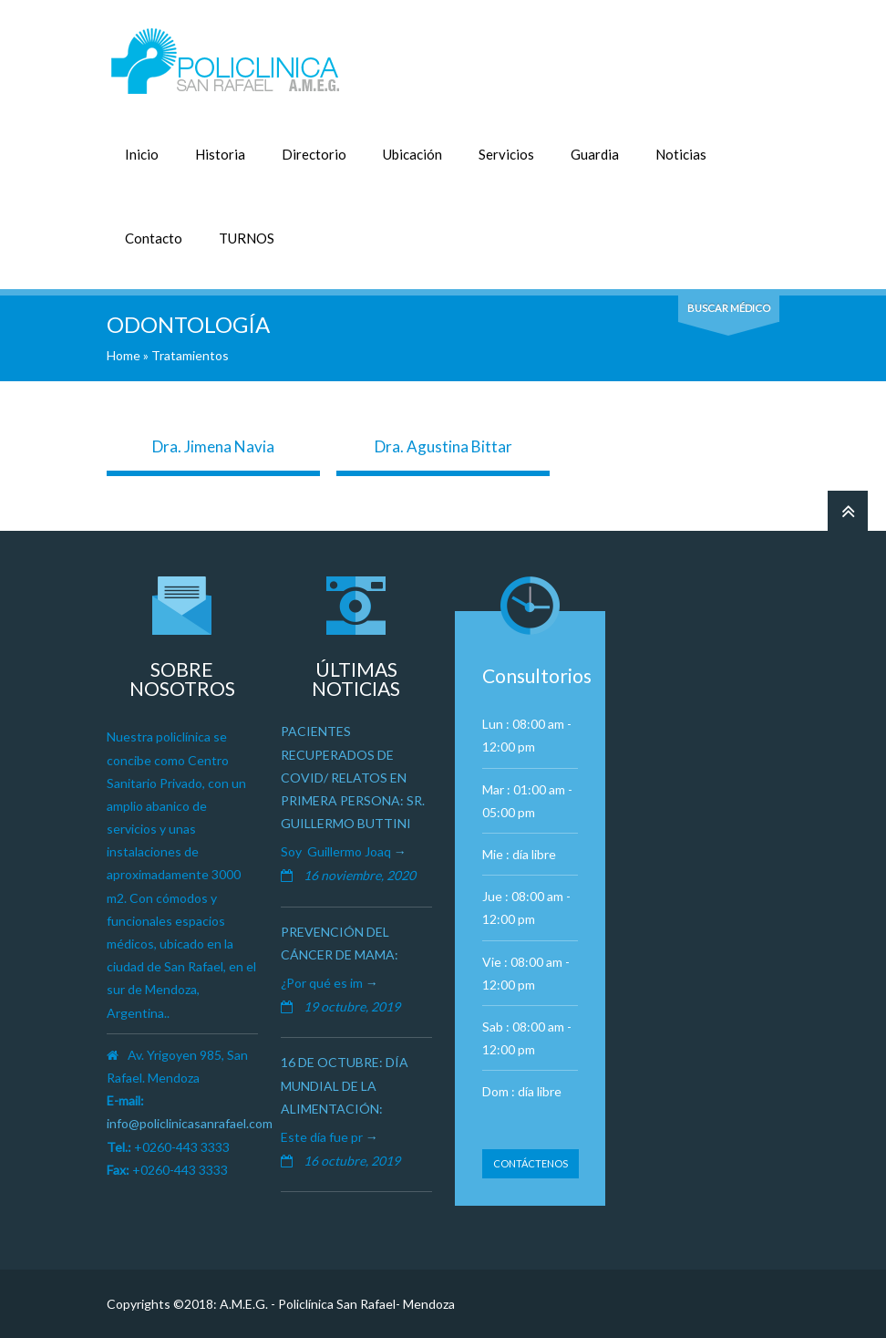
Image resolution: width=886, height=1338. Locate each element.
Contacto (153, 238)
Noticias (680, 154)
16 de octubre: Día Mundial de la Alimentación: (344, 1084)
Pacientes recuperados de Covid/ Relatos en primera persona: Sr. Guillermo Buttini (353, 777)
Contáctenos (530, 1163)
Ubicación (412, 154)
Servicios (506, 154)
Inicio (142, 154)
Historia (220, 154)
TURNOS (246, 238)
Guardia (595, 154)
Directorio (314, 154)
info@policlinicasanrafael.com (190, 1123)
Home (123, 355)
